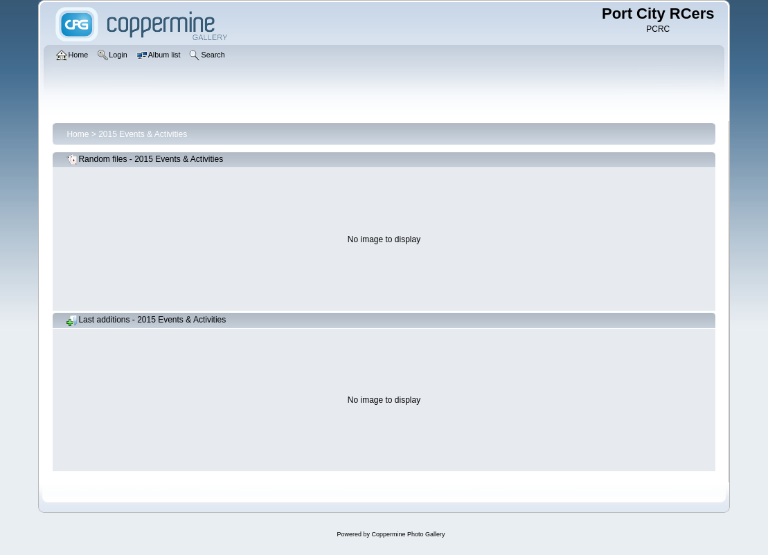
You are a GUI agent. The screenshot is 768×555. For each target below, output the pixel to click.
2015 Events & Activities (142, 134)
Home (77, 134)
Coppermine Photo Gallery (408, 534)
